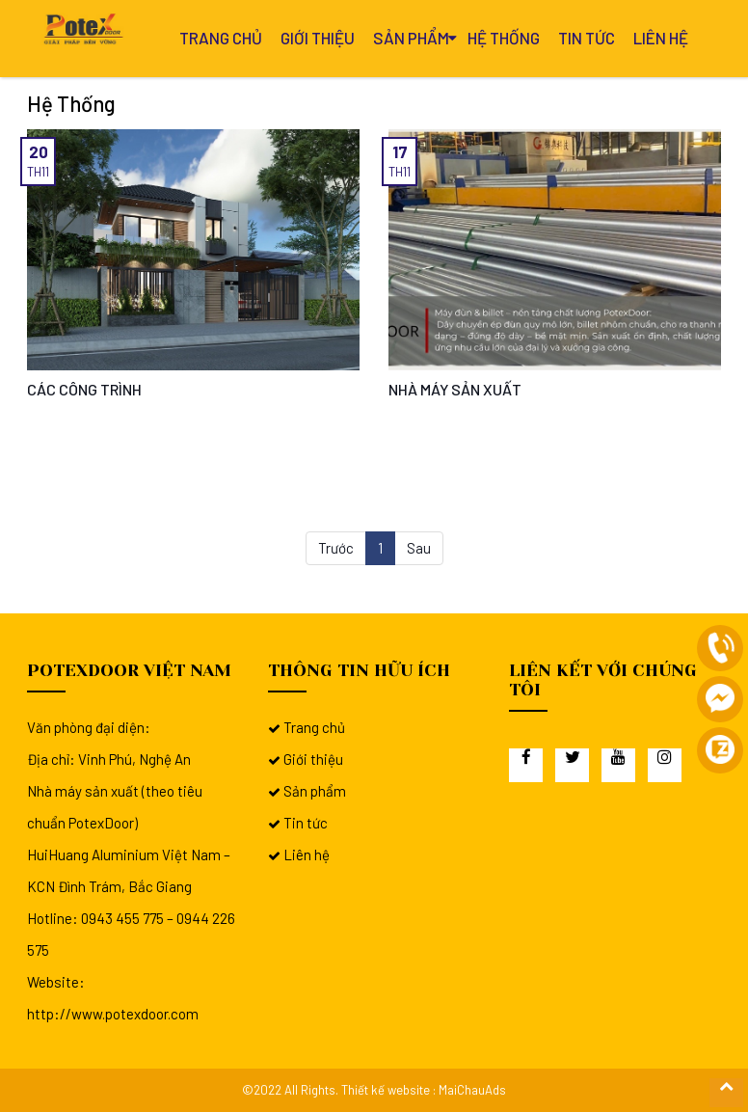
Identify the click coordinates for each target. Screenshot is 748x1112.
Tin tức (586, 37)
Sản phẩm (411, 37)
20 (38, 151)
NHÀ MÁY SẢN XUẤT (454, 389)
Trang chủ (220, 37)
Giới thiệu (317, 37)
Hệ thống (504, 37)
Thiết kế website (385, 1090)
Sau (419, 547)
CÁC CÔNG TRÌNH (84, 389)
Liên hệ (660, 37)
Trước (336, 547)
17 (400, 151)
